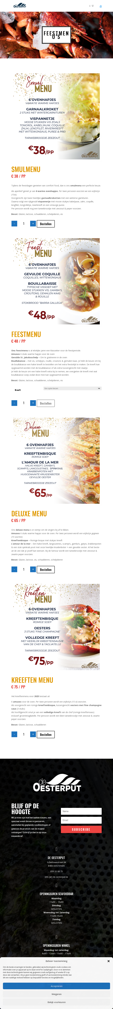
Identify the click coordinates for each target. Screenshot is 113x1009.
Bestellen (45, 224)
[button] (108, 961)
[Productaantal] (23, 224)
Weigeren (57, 994)
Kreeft (18, 389)
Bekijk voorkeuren (57, 1002)
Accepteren (56, 986)
